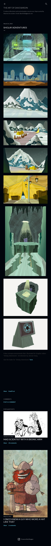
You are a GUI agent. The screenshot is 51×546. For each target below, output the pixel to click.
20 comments (12, 443)
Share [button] (5, 391)
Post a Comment (9, 402)
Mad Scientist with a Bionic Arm (22, 439)
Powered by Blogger (25, 539)
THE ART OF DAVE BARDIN (15, 8)
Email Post (11, 391)
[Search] (46, 3)
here (31, 360)
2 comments (12, 525)
